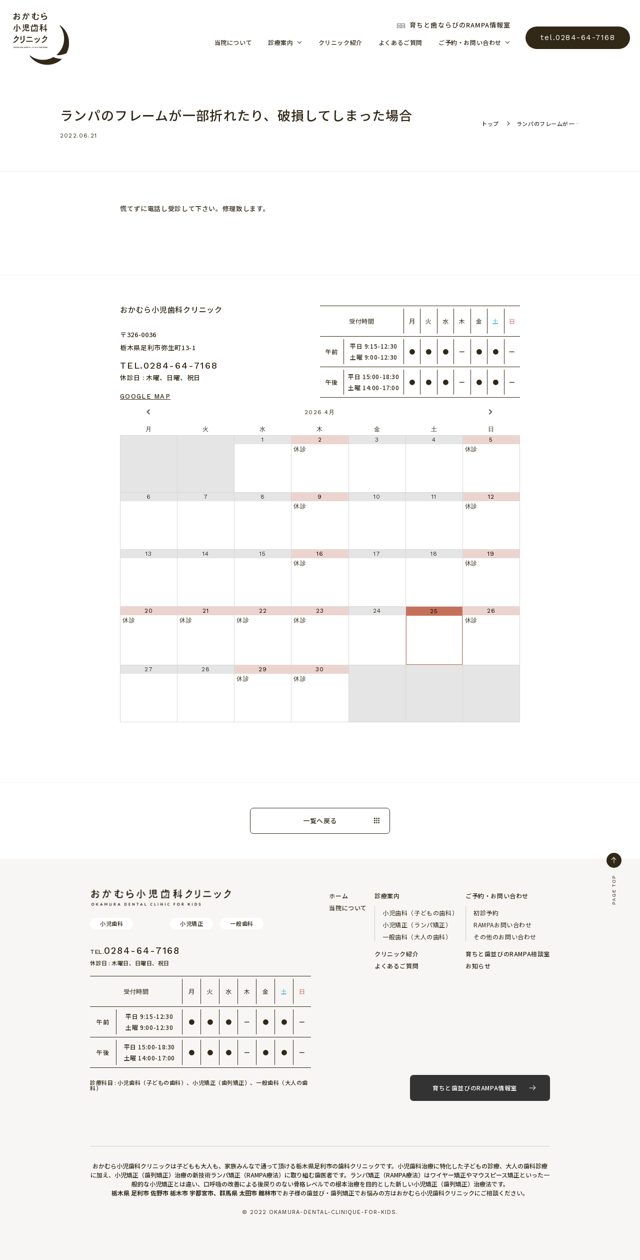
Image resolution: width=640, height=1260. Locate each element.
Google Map (145, 396)
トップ (490, 124)
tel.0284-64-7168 (577, 37)
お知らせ (478, 965)
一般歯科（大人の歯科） (417, 936)
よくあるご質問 (400, 42)
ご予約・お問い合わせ (470, 42)
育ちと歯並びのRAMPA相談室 (508, 953)
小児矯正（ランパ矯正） (417, 924)
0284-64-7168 (135, 951)
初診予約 (486, 912)
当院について (233, 42)
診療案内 (280, 42)
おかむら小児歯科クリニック (40, 37)
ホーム (338, 895)
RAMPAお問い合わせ (503, 924)
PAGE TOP (614, 879)
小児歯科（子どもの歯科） (420, 912)
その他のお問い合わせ (505, 936)
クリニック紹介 (340, 42)
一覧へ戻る (320, 820)
